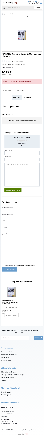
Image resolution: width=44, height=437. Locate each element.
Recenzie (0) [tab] (17, 97)
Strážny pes (20, 90)
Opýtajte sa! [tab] (27, 97)
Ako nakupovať (6, 395)
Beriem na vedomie (20, 265)
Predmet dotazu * (7, 207)
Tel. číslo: (4, 227)
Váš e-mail (7, 157)
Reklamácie (5, 357)
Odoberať (38, 338)
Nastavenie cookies (7, 377)
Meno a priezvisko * (8, 214)
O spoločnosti (6, 392)
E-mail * (4, 221)
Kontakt (4, 380)
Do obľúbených (8, 90)
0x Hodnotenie (18, 61)
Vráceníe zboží (6, 360)
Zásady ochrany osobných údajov (12, 375)
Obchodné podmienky (8, 372)
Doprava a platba (7, 352)
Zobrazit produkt (11, 315)
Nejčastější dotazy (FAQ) (9, 355)
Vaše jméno (8, 150)
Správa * (4, 234)
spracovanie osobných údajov (26, 265)
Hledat (38, 8)
